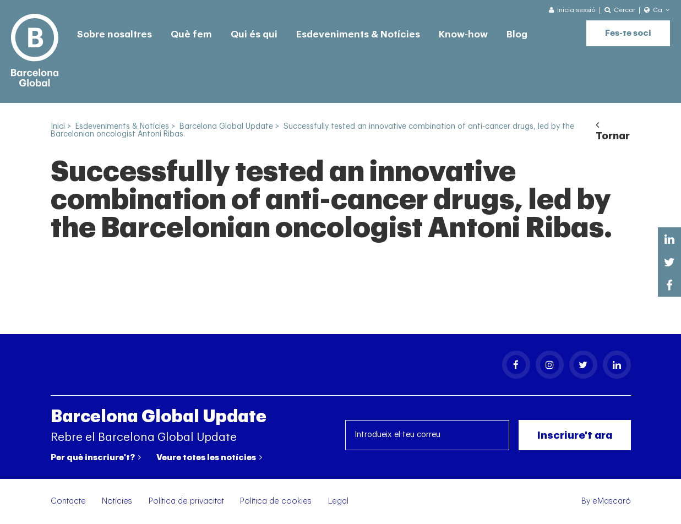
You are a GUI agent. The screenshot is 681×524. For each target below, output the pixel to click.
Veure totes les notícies (209, 457)
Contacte (68, 501)
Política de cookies (276, 501)
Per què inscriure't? (96, 457)
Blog (516, 34)
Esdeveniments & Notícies (358, 34)
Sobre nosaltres (114, 34)
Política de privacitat (186, 501)
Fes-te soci (628, 33)
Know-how (463, 34)
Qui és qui (254, 34)
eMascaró (611, 501)
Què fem (191, 34)
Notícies (117, 501)
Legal (338, 501)
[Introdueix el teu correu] (427, 435)
